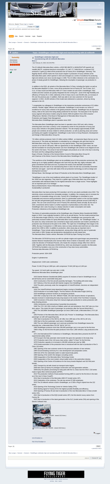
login (25, 24)
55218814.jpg (37, 415)
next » (100, 46)
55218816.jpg (37, 428)
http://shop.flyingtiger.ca (38, 441)
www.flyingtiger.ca (37, 438)
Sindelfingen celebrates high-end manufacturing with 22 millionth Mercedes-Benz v (48, 59)
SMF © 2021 (54, 479)
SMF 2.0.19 (47, 479)
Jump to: (87, 458)
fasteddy (15, 57)
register (31, 24)
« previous (95, 46)
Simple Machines (63, 479)
